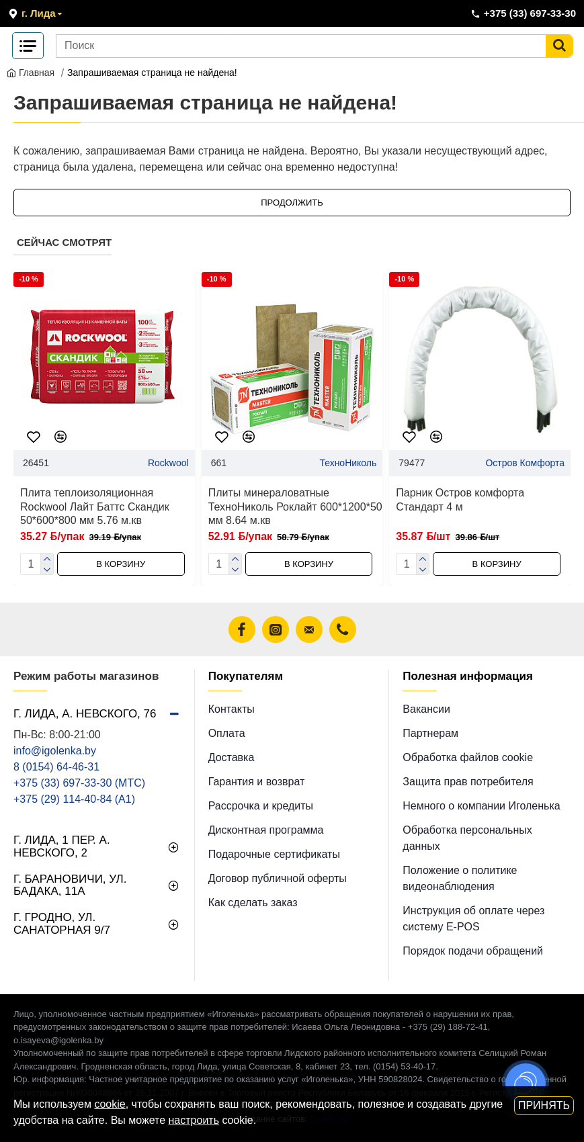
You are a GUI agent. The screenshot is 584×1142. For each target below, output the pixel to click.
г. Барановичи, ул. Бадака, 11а (69, 885)
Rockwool (168, 462)
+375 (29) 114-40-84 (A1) (74, 799)
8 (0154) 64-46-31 (56, 767)
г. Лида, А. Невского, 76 (84, 713)
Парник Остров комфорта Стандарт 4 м (460, 500)
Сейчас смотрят (64, 242)
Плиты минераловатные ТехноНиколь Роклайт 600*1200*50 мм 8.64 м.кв (295, 507)
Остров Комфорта (525, 462)
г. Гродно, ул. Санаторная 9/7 (61, 923)
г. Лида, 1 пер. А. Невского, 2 (61, 846)
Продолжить (292, 202)
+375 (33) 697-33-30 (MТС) (79, 783)
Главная (30, 72)
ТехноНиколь (347, 462)
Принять (544, 1105)
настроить (194, 1120)
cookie (109, 1104)
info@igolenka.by (54, 750)
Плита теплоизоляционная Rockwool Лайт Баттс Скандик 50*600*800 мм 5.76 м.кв (94, 507)
